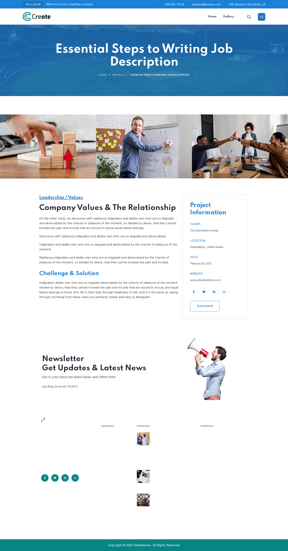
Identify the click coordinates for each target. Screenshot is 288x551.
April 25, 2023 (162, 434)
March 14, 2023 (163, 471)
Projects (118, 75)
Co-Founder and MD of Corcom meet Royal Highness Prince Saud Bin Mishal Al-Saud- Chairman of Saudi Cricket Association (171, 450)
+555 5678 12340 (213, 461)
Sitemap (109, 475)
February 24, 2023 (164, 495)
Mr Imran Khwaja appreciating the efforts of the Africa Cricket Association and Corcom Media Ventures (172, 510)
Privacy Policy (113, 448)
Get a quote (33, 4)
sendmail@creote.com (206, 4)
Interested (205, 306)
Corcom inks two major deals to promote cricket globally (170, 481)
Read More (56, 462)
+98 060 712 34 (174, 4)
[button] (4, 146)
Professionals (113, 461)
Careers (109, 468)
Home (103, 75)
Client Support (113, 441)
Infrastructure (113, 434)
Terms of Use (113, 454)
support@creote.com (215, 476)
